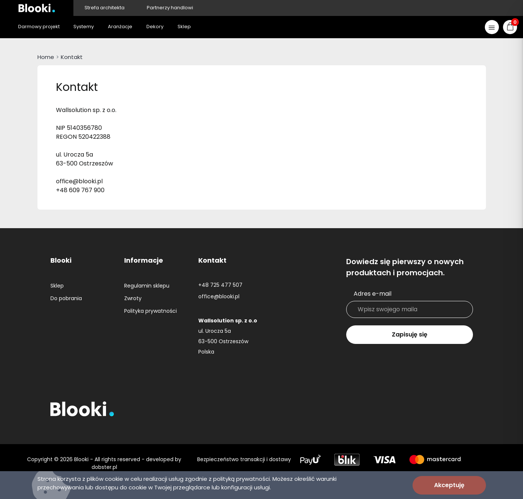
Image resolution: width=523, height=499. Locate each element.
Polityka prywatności (150, 311)
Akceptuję (449, 485)
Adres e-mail (372, 293)
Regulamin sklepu (146, 285)
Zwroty (133, 298)
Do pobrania (66, 298)
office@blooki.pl (218, 296)
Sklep (57, 285)
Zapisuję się (409, 334)
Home (45, 57)
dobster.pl (104, 467)
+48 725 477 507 (220, 285)
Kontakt (72, 57)
